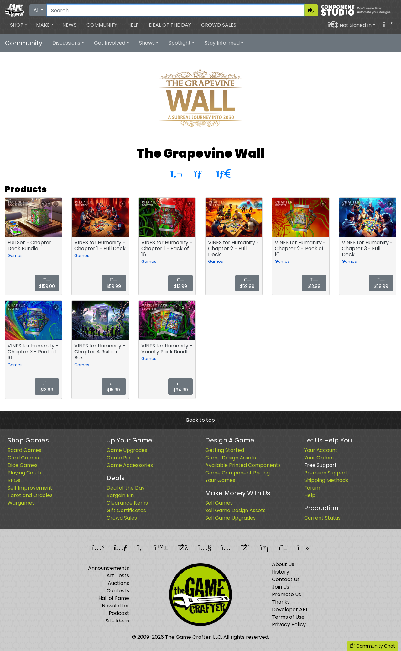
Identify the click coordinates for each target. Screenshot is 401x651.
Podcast (119, 613)
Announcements (108, 568)
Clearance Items (127, 502)
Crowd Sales (218, 25)
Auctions (118, 583)
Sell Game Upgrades (230, 517)
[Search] (175, 10)
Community (101, 25)
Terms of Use (288, 617)
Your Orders (319, 457)
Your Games (220, 480)
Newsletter (115, 605)
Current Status (322, 517)
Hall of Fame (113, 598)
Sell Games (219, 502)
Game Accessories (130, 465)
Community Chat (372, 646)
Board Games (24, 450)
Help (133, 25)
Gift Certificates (126, 510)
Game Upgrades (127, 450)
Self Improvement (30, 487)
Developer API (289, 609)
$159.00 (47, 283)
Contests (118, 590)
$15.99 (113, 387)
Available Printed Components (243, 465)
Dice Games (23, 465)
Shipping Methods (326, 480)
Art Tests (118, 575)
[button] (19, 25)
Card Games (23, 457)
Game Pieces (123, 457)
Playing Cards (24, 472)
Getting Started (224, 450)
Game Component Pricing (237, 472)
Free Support (320, 465)
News (69, 25)
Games (15, 255)
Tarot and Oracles (30, 495)
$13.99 (180, 283)
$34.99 (180, 387)
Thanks (281, 602)
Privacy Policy (289, 624)
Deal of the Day (170, 25)
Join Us (280, 586)
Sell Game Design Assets (235, 510)
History (280, 571)
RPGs (14, 480)
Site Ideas (117, 620)
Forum (312, 487)
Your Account (320, 450)
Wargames (21, 502)
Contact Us (286, 579)
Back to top (200, 420)
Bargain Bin (120, 495)
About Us (283, 564)
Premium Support (326, 472)
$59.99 (114, 283)
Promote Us (286, 594)
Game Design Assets (230, 457)
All (36, 10)
